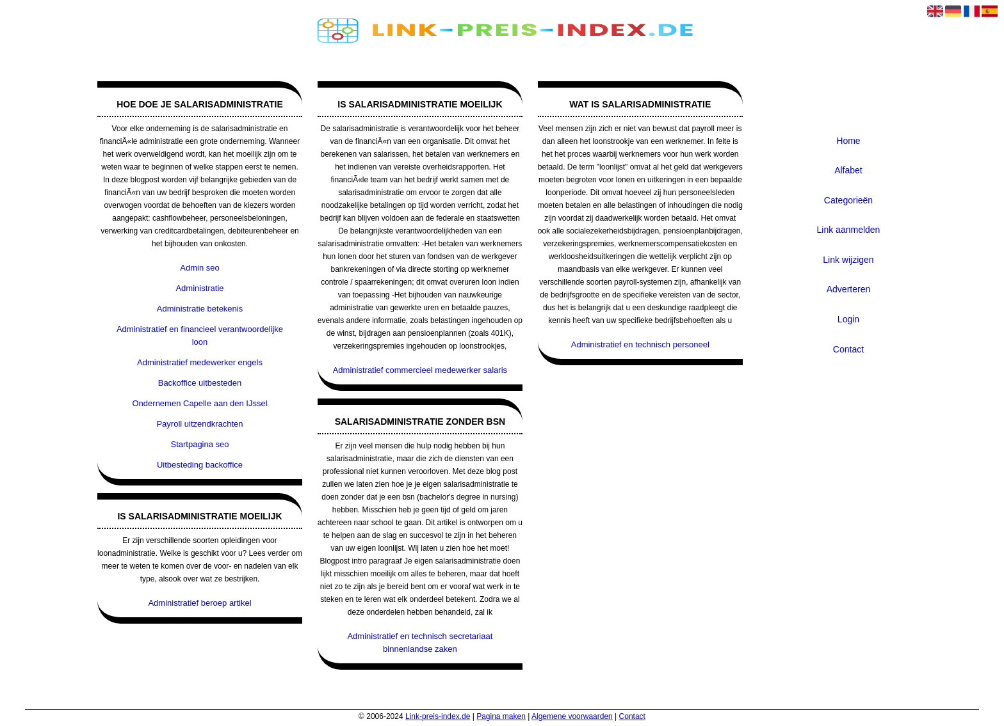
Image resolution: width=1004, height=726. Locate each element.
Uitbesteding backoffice (200, 465)
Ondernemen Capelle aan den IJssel (200, 403)
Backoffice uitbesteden (200, 383)
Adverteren (848, 289)
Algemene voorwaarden (572, 716)
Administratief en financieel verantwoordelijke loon (200, 335)
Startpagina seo (199, 444)
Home (848, 141)
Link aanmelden (848, 230)
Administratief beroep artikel (199, 603)
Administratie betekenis (200, 308)
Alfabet (848, 170)
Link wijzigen (848, 260)
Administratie (199, 288)
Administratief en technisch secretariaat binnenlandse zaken (419, 642)
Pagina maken (501, 716)
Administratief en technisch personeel (640, 344)
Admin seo (199, 267)
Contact (848, 349)
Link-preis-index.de (437, 716)
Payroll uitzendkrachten (199, 424)
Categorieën (848, 200)
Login (848, 319)
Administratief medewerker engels (200, 362)
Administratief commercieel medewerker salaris (420, 370)
